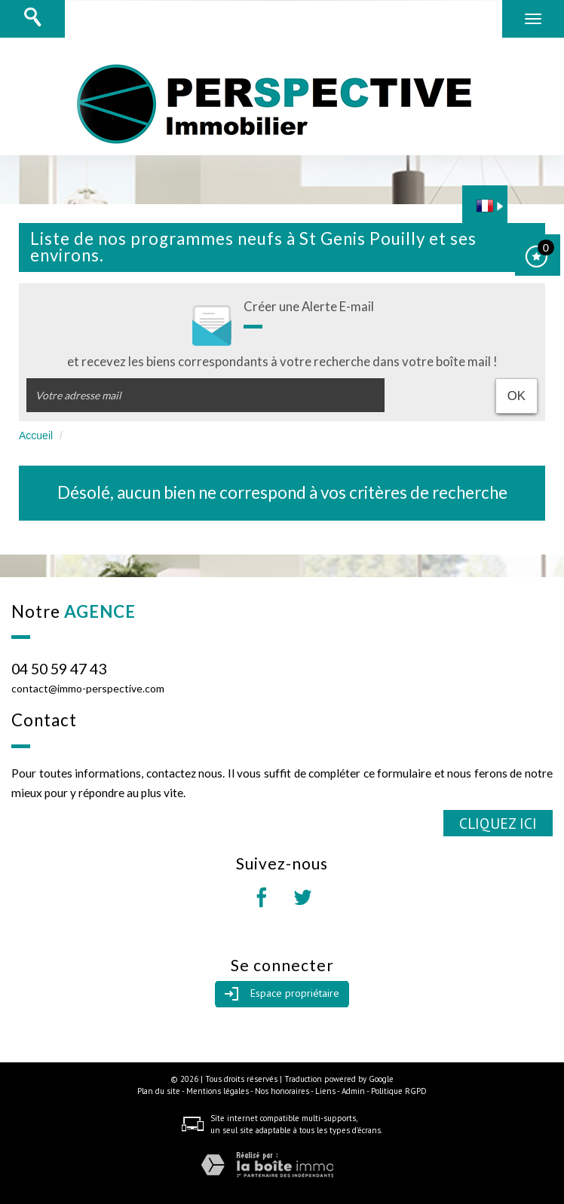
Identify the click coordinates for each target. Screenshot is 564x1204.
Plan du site (158, 1091)
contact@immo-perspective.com (87, 688)
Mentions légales (217, 1091)
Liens (325, 1091)
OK (516, 396)
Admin (353, 1091)
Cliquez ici (498, 823)
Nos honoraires (282, 1091)
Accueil (36, 435)
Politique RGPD (399, 1091)
